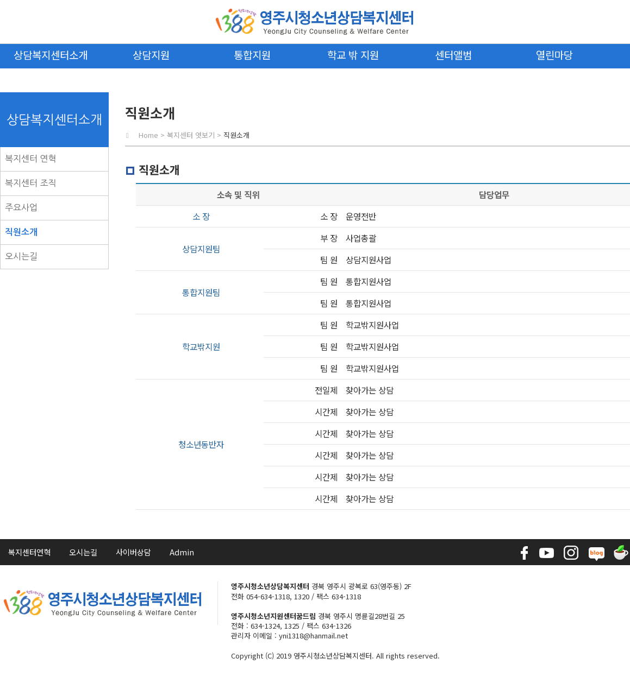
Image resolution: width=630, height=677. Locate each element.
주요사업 (21, 207)
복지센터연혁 (29, 552)
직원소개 (21, 232)
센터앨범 (453, 54)
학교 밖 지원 (353, 54)
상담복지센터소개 (51, 54)
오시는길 (21, 256)
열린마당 (554, 54)
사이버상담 (133, 552)
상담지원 (151, 54)
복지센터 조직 (31, 183)
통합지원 (252, 54)
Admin (182, 552)
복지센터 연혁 (31, 158)
